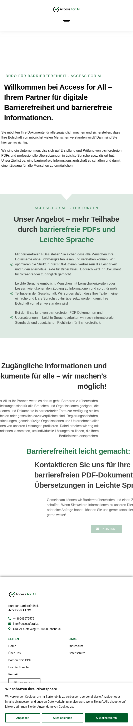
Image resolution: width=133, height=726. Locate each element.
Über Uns (14, 653)
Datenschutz (77, 653)
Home (12, 646)
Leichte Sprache (18, 667)
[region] (66, 704)
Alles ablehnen (62, 718)
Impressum (76, 646)
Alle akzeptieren (106, 718)
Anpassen (22, 718)
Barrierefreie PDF (19, 660)
